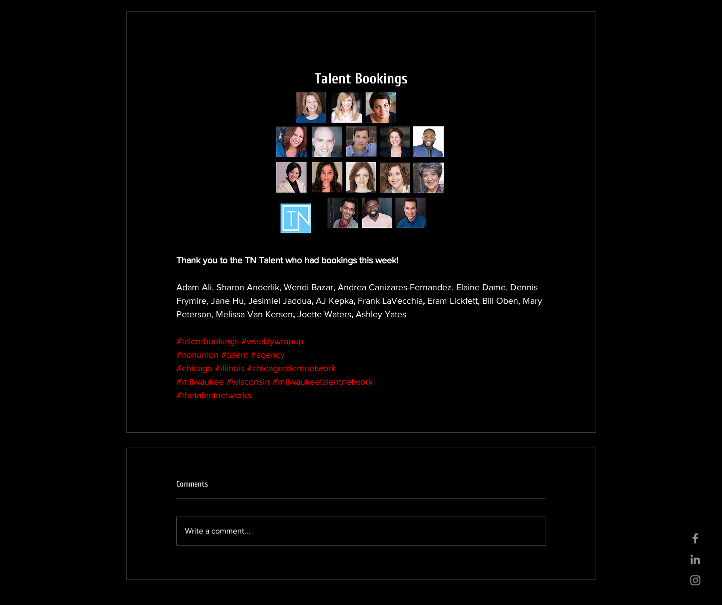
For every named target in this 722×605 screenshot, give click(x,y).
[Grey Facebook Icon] (695, 538)
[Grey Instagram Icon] (695, 580)
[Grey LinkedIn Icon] (695, 559)
